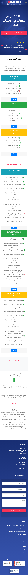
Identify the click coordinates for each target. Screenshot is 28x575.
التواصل (24, 549)
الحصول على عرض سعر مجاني (14, 33)
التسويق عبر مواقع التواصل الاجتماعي (17, 531)
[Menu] (25, 2)
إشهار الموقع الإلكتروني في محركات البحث (16, 525)
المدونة (24, 552)
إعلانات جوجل (23, 528)
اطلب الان (14, 99)
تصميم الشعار (23, 537)
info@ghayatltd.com (21, 464)
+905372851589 (21, 459)
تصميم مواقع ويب (22, 534)
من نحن (24, 546)
